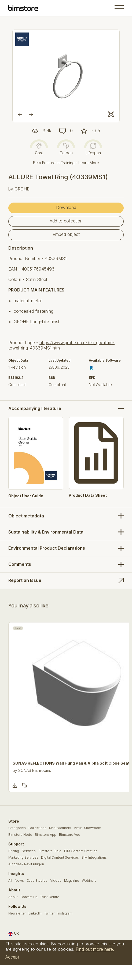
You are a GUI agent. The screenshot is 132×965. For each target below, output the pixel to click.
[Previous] (20, 114)
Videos (55, 881)
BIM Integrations (94, 857)
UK (13, 934)
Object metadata (26, 515)
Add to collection (66, 221)
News (19, 881)
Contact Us (29, 897)
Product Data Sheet (88, 495)
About (13, 897)
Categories (17, 828)
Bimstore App (45, 835)
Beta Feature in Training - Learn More (66, 162)
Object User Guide (25, 496)
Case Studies (37, 881)
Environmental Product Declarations (46, 548)
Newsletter (17, 913)
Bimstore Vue (69, 835)
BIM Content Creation (80, 851)
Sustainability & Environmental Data (45, 532)
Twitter (49, 913)
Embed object (66, 234)
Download (66, 207)
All (10, 881)
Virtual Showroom (87, 828)
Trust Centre (49, 897)
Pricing (13, 851)
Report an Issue (24, 580)
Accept (12, 957)
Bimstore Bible (49, 851)
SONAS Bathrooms (34, 770)
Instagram (64, 913)
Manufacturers (60, 828)
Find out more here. (95, 949)
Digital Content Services (60, 857)
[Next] (31, 114)
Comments (19, 564)
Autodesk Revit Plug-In (26, 864)
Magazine (71, 881)
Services (29, 851)
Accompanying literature (34, 408)
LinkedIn (35, 913)
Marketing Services (23, 857)
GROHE (22, 189)
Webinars (89, 881)
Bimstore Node (20, 835)
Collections (37, 828)
